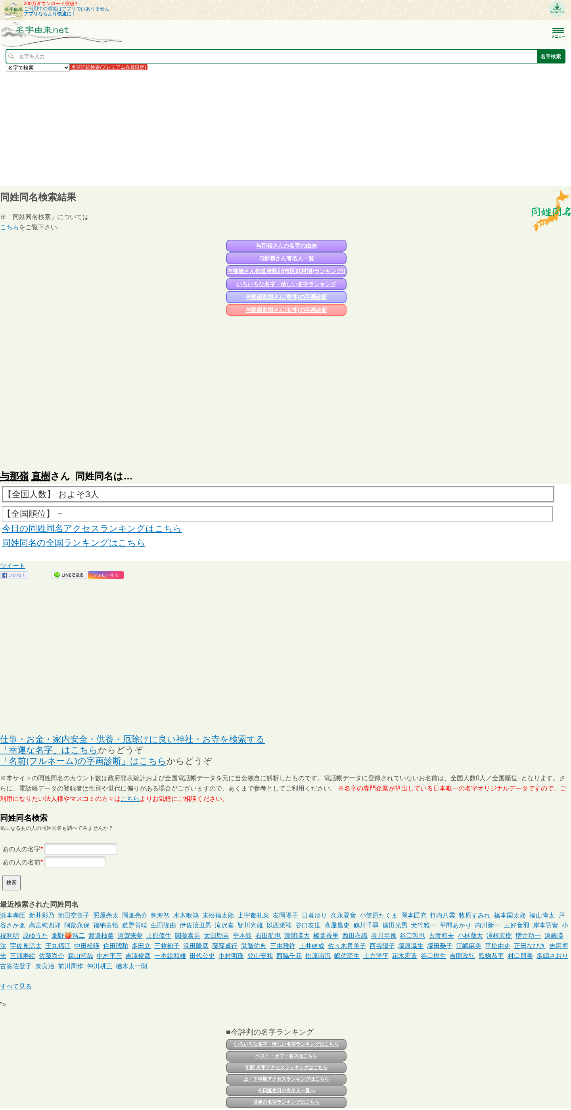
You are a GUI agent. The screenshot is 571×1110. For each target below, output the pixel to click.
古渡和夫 (441, 935)
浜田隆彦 (196, 946)
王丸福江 (58, 946)
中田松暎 (87, 946)
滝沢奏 (224, 925)
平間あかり (455, 925)
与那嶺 (14, 476)
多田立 (141, 946)
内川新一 (487, 925)
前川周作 (70, 966)
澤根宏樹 (499, 935)
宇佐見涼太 (26, 946)
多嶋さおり (552, 955)
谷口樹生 (433, 955)
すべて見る (16, 986)
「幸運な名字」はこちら (49, 750)
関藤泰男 (187, 935)
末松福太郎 (218, 915)
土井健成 (311, 946)
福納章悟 (106, 925)
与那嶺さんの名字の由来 (286, 245)
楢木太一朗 (132, 966)
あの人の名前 (21, 862)
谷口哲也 (412, 935)
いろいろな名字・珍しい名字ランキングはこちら (286, 1044)
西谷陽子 (382, 946)
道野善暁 (135, 925)
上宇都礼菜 (253, 915)
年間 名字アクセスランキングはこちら (286, 1067)
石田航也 (268, 935)
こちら (9, 227)
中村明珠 (231, 955)
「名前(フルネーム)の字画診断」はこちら (83, 761)
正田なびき (530, 946)
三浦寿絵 (22, 955)
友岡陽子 (285, 915)
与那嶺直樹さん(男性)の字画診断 (286, 297)
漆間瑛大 (297, 935)
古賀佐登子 (16, 966)
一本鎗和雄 (170, 955)
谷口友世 (308, 925)
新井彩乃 (41, 915)
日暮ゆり (314, 915)
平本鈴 (242, 935)
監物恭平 (491, 955)
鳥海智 (160, 915)
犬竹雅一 (423, 925)
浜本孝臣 (12, 915)
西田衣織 (355, 935)
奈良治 (44, 966)
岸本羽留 (545, 925)
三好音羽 (516, 925)
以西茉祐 (279, 925)
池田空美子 (74, 915)
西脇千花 (289, 955)
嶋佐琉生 (347, 955)
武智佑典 (253, 946)
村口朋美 (520, 955)
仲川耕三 (99, 966)
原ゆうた (35, 935)
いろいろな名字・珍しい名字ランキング (286, 284)
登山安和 (260, 955)
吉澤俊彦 (138, 955)
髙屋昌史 (337, 925)
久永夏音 (343, 915)
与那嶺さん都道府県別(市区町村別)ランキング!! (286, 271)
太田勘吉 (216, 935)
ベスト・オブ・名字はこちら (286, 1056)
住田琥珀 (115, 946)
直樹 (40, 476)
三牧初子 (167, 946)
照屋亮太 (106, 915)
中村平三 (109, 955)
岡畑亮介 (135, 915)
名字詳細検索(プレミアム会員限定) (108, 67)
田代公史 (202, 955)
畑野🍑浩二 (68, 935)
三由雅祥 (282, 946)
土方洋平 (376, 955)
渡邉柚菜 (101, 935)
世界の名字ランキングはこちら (286, 1102)
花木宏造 (404, 955)
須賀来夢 (130, 935)
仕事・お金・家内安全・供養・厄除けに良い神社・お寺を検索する (132, 739)
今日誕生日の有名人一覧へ (286, 1090)
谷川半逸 (384, 935)
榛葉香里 (326, 935)
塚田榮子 (439, 946)
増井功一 (528, 935)
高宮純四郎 (45, 925)
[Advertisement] (238, 128)
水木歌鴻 (186, 915)
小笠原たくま (379, 915)
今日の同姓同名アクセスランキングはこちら (92, 528)
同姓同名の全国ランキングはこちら (74, 543)
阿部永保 (77, 925)
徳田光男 (395, 925)
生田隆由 (163, 925)
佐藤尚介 (51, 955)
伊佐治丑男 (195, 925)
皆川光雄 (250, 925)
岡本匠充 (414, 915)
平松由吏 (497, 946)
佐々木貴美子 (347, 946)
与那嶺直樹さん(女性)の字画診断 (286, 310)
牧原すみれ (475, 915)
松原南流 (318, 955)
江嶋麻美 (468, 946)
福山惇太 (542, 915)
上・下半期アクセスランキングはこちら (286, 1079)
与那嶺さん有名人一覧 (286, 258)
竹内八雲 (442, 915)
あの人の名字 (21, 849)
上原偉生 (158, 935)
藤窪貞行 (225, 946)
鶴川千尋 (366, 925)
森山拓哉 (80, 955)
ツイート (12, 565)
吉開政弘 (462, 955)
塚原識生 (410, 946)
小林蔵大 (470, 935)
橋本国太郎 (510, 915)
